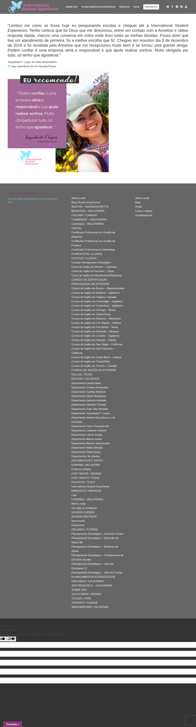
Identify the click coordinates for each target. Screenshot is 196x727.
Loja (74, 495)
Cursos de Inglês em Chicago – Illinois (94, 310)
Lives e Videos (143, 211)
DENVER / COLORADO (85, 378)
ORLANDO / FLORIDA (85, 529)
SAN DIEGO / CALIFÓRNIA (88, 581)
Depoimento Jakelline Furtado (89, 404)
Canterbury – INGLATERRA (88, 223)
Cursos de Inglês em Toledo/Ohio (91, 361)
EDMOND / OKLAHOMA (86, 464)
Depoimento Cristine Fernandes (90, 387)
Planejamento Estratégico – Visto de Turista (97, 572)
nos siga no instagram (84, 508)
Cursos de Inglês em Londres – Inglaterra (95, 335)
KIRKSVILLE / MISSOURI (87, 490)
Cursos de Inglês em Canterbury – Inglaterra (97, 305)
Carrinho (76, 228)
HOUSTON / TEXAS (83, 482)
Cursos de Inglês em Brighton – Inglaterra (96, 292)
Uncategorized (143, 215)
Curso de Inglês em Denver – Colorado (94, 266)
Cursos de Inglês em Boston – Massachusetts (98, 288)
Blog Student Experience (86, 202)
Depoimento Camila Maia (86, 383)
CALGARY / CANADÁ (84, 215)
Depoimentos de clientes (86, 456)
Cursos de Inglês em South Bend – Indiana (96, 357)
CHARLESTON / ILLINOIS (87, 254)
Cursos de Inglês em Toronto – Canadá (94, 365)
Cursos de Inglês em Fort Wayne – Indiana (96, 322)
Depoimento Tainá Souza (86, 452)
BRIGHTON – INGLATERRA (88, 211)
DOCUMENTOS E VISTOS (87, 460)
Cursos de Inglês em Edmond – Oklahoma (96, 318)
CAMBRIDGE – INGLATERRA (89, 219)
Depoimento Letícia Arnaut (87, 434)
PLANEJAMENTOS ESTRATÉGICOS (93, 576)
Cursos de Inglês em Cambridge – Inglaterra (97, 301)
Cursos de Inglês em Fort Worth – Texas (95, 327)
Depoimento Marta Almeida (87, 447)
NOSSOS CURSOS (83, 512)
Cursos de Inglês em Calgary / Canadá (94, 297)
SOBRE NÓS (79, 589)
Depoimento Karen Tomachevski (90, 426)
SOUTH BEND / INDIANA (86, 594)
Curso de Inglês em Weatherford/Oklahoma (97, 275)
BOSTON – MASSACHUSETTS (90, 206)
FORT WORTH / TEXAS (86, 477)
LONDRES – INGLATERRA (87, 499)
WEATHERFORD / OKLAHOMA (90, 607)
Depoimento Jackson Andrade (89, 400)
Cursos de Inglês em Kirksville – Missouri (95, 331)
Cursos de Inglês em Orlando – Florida (94, 340)
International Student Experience (90, 486)
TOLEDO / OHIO (81, 598)
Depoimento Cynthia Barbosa (89, 391)
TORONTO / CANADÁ (84, 602)
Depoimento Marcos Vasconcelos (91, 443)
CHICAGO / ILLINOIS (84, 258)
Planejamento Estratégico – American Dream (97, 533)
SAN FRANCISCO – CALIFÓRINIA (92, 585)
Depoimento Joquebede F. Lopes (91, 413)
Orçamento (78, 525)
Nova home (78, 520)
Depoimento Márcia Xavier (87, 439)
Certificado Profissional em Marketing (93, 249)
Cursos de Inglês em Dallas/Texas (91, 314)
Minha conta (79, 503)
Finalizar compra (81, 469)
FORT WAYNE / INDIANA (86, 473)
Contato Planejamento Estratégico (91, 262)
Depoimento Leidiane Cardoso (89, 430)
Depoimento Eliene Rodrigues (89, 396)
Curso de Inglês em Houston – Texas (93, 271)
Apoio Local (78, 198)
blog (137, 202)
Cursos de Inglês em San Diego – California (97, 344)
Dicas (138, 206)
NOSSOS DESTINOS (84, 516)
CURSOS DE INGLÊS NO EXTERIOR (94, 370)
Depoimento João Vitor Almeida (90, 409)
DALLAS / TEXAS (82, 374)
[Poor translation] (11, 638)
